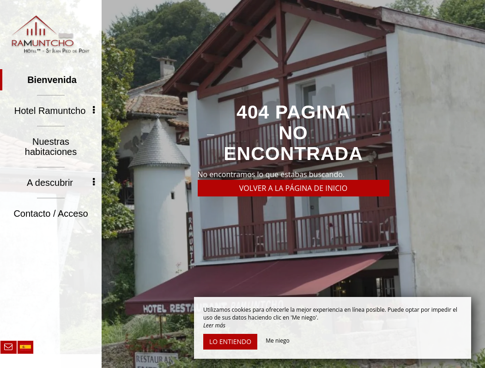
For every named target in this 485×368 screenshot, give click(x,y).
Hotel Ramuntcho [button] (54, 111)
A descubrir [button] (61, 183)
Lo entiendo (230, 341)
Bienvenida (52, 80)
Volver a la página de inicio (293, 188)
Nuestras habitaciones (51, 147)
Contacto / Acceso (50, 213)
